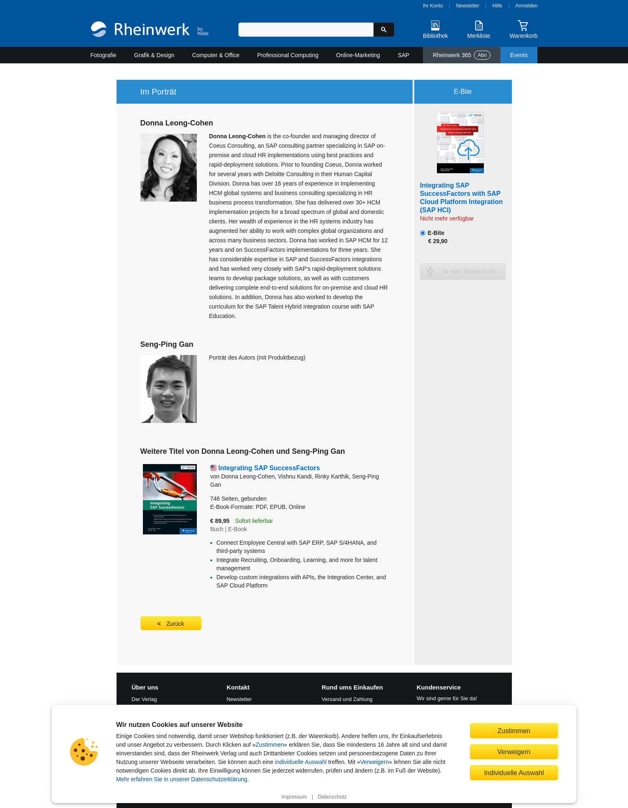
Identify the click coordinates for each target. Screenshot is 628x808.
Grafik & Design (154, 55)
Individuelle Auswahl (514, 772)
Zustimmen (270, 744)
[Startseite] (150, 30)
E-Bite (434, 237)
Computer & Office (216, 55)
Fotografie (104, 55)
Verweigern (374, 762)
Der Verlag (144, 699)
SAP (403, 55)
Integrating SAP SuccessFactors (269, 467)
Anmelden (527, 6)
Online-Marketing (358, 55)
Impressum (294, 797)
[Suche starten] (384, 30)
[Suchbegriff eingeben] (306, 30)
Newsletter (467, 6)
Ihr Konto (433, 6)
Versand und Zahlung (347, 699)
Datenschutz (332, 797)
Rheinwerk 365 (461, 55)
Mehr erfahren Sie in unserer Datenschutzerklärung (181, 779)
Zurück (175, 623)
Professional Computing (288, 55)
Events (519, 55)
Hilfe (497, 6)
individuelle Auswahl (301, 762)
